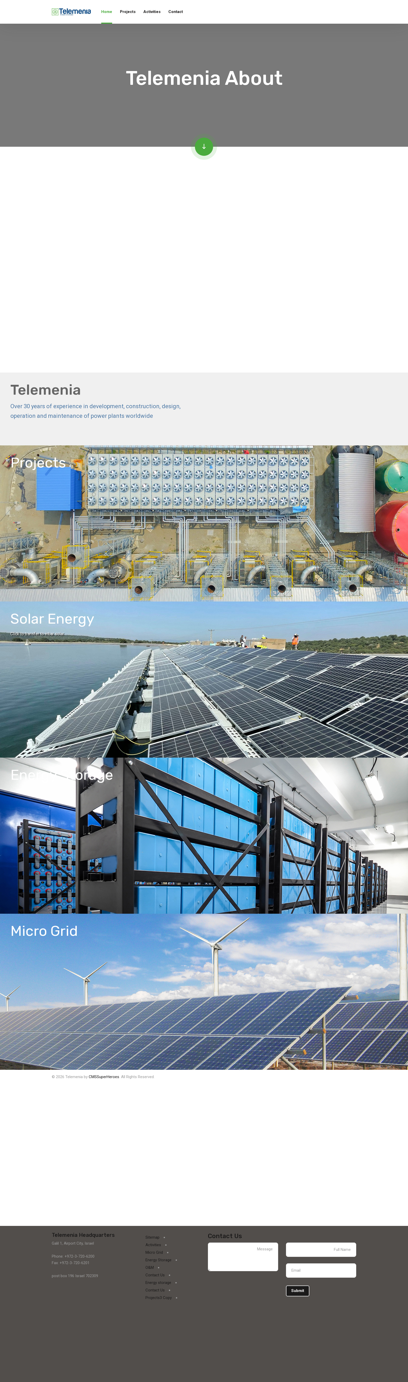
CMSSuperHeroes (104, 1076)
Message (243, 1257)
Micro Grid (154, 1252)
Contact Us (155, 1275)
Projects (128, 11)
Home (106, 11)
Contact (175, 11)
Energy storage (158, 1282)
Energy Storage (158, 1260)
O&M (149, 1267)
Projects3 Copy (158, 1297)
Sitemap (152, 1237)
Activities (152, 11)
